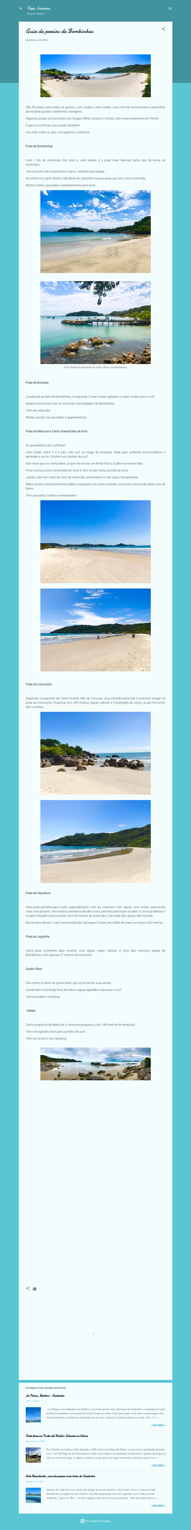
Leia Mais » (158, 1425)
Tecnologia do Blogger (95, 1521)
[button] (163, 29)
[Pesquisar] (170, 9)
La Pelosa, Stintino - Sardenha (45, 1396)
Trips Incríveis (38, 8)
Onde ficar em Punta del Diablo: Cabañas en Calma (57, 1436)
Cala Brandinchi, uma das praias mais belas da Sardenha (60, 1476)
